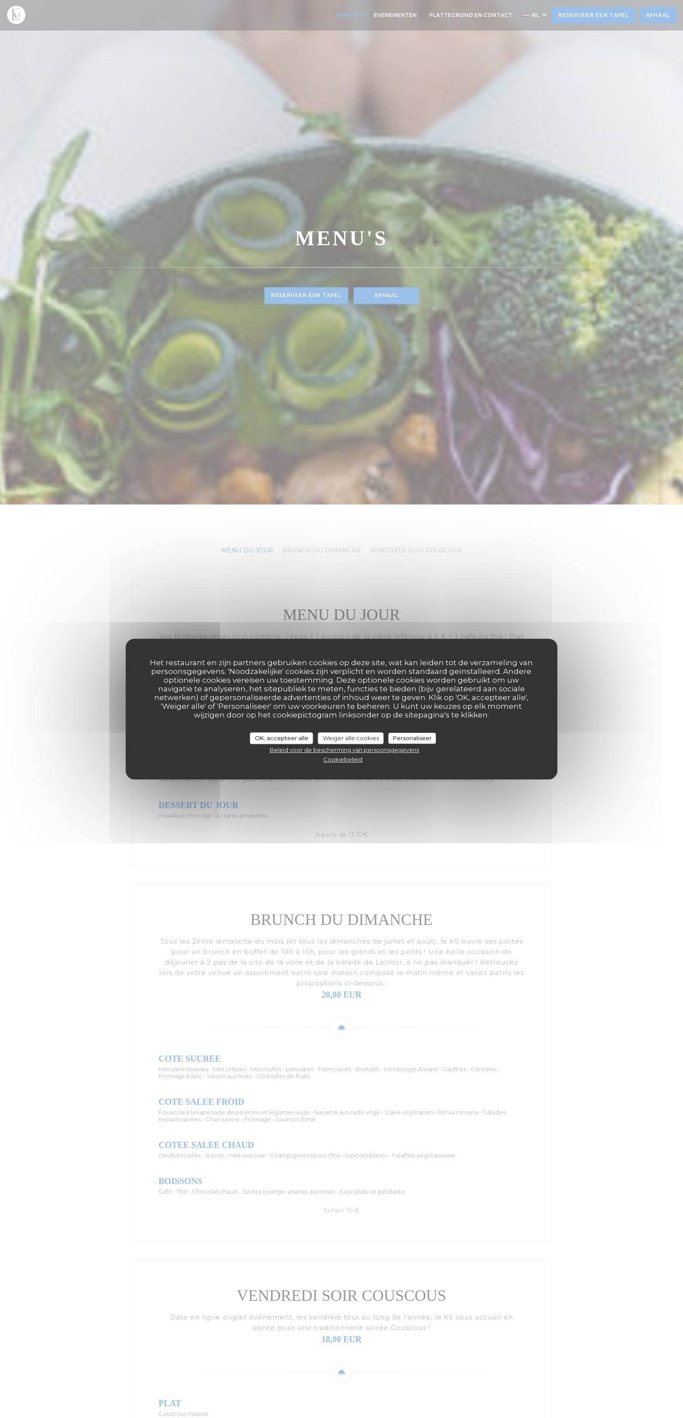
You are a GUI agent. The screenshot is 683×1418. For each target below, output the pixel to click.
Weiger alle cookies (351, 737)
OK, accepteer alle (281, 737)
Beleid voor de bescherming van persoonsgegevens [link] (344, 749)
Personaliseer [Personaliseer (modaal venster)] (412, 737)
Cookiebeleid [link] (342, 759)
